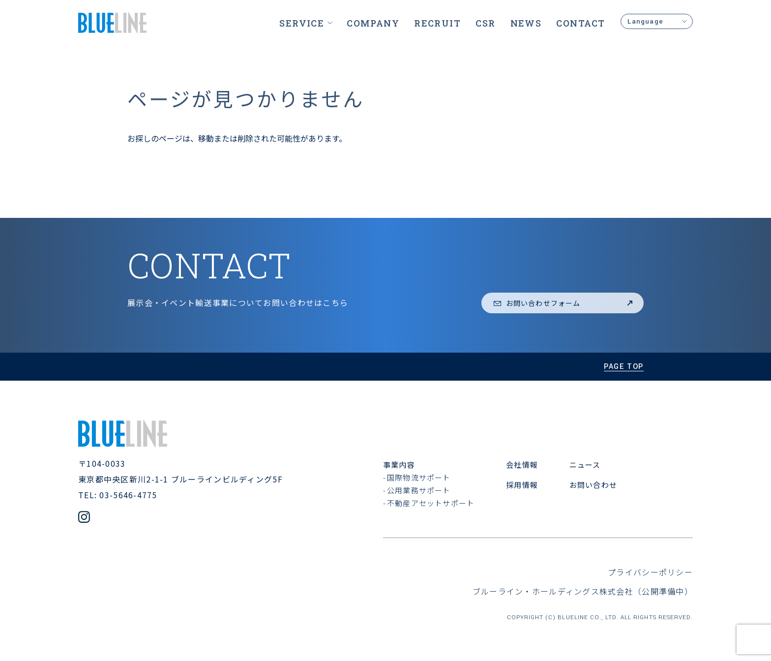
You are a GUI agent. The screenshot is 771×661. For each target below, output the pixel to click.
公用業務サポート (419, 490)
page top (624, 366)
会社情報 (522, 464)
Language (656, 21)
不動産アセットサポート (430, 503)
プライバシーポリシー (650, 572)
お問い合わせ (593, 485)
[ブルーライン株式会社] (112, 22)
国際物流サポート (419, 477)
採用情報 (522, 485)
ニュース (585, 464)
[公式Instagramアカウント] (84, 518)
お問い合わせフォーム (564, 303)
